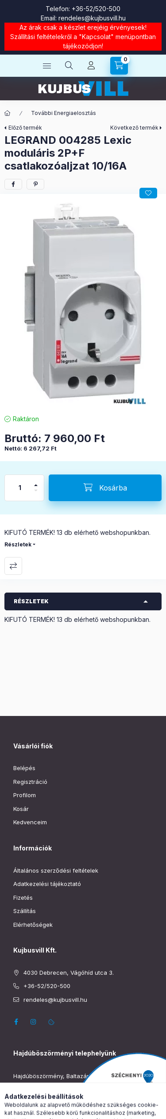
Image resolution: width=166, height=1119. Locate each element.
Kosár (21, 808)
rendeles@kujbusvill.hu (92, 18)
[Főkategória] (7, 113)
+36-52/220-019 (36, 1089)
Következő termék (134, 127)
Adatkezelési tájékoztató (47, 883)
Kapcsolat (96, 36)
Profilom (24, 795)
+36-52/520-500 (96, 8)
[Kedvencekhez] (148, 193)
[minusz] (35, 494)
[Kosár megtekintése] (119, 66)
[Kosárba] (105, 487)
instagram (33, 1022)
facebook (16, 1022)
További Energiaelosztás (63, 113)
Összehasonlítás (13, 566)
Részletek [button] (31, 601)
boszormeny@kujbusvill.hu (50, 1103)
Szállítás (24, 910)
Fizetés (23, 897)
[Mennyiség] (20, 488)
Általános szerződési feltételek (55, 870)
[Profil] (91, 66)
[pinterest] (35, 184)
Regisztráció (30, 781)
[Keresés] (69, 66)
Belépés (24, 767)
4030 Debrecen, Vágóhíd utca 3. (68, 972)
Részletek (17, 544)
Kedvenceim (30, 822)
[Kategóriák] (47, 66)
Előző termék (25, 127)
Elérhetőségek (33, 924)
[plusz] (35, 481)
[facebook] (13, 184)
